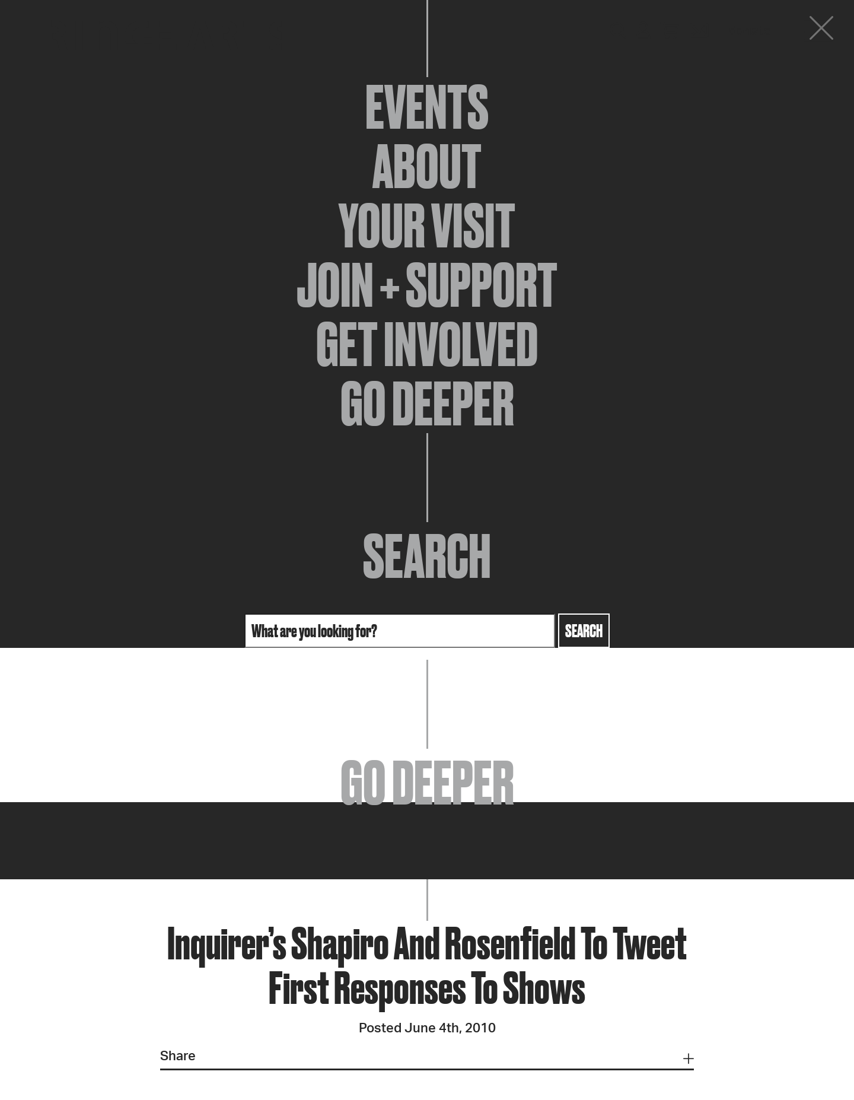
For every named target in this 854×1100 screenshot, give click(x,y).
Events (427, 107)
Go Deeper (427, 403)
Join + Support (427, 285)
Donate (749, 30)
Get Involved (427, 344)
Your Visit (427, 225)
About (427, 166)
